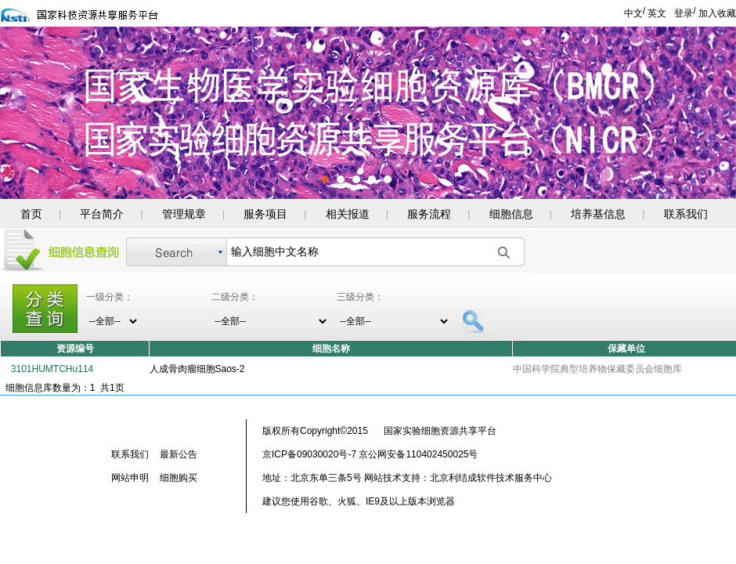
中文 (633, 13)
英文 (657, 13)
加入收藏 (717, 13)
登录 (683, 13)
